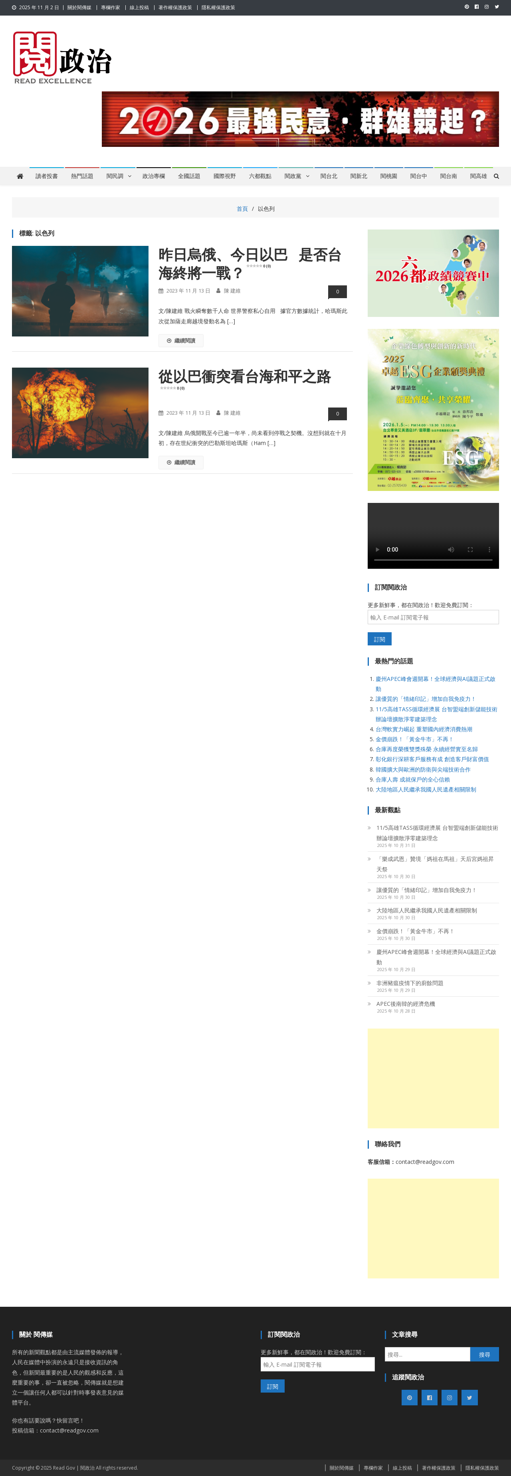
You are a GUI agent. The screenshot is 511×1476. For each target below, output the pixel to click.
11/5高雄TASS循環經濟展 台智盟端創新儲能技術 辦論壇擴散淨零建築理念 (437, 833)
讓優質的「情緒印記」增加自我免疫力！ (426, 698)
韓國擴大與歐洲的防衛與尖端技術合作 (423, 769)
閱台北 (329, 176)
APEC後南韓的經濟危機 (405, 1003)
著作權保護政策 (175, 7)
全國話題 (189, 176)
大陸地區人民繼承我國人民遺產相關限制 (426, 789)
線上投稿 (139, 7)
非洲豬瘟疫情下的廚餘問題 (410, 983)
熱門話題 (82, 176)
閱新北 (359, 176)
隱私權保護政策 (218, 7)
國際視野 (225, 176)
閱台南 (448, 176)
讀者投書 (47, 176)
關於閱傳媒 (79, 7)
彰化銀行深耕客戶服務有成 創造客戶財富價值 (432, 759)
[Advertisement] (433, 1078)
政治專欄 (154, 176)
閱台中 (418, 176)
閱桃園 (388, 176)
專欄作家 (110, 7)
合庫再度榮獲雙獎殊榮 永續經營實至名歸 (427, 749)
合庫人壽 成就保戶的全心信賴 (413, 779)
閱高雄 (478, 176)
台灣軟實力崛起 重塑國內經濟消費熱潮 (424, 729)
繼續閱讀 (181, 340)
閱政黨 (293, 176)
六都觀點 (260, 176)
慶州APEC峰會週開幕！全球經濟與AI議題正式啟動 (436, 957)
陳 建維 (232, 290)
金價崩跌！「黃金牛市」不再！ (415, 739)
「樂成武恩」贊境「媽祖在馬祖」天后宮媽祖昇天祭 (435, 864)
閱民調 (115, 176)
